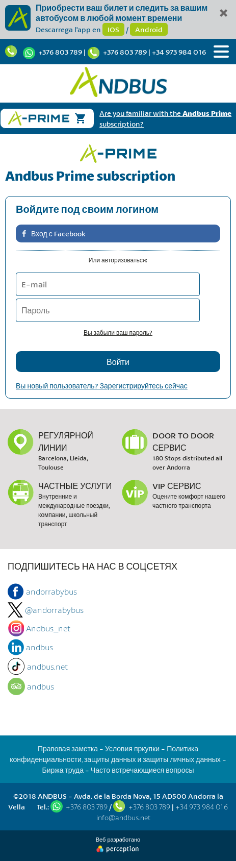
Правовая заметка (68, 748)
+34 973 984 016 (179, 52)
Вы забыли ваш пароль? (118, 332)
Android (149, 29)
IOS (113, 29)
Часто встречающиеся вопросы (142, 770)
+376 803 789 (60, 52)
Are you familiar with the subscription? (165, 118)
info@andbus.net (123, 817)
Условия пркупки (132, 748)
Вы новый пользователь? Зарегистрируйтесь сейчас (102, 385)
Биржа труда (62, 770)
